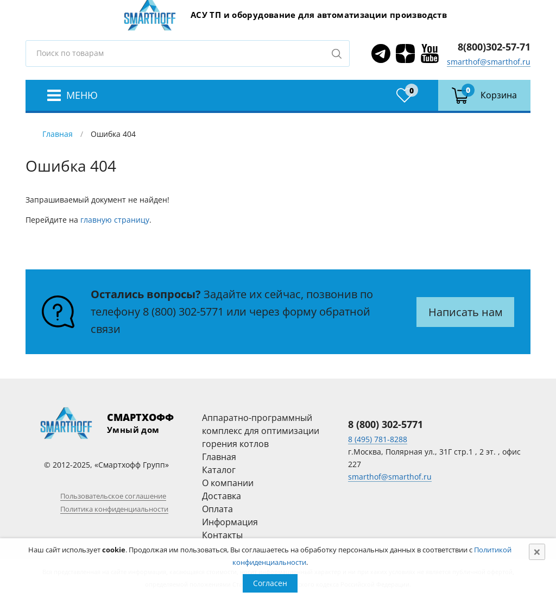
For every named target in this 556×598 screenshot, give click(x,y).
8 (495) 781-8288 (377, 439)
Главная (57, 134)
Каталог (219, 470)
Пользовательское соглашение (113, 496)
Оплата (217, 509)
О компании (228, 483)
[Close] (537, 552)
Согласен (270, 583)
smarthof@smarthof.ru (488, 61)
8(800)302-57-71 (494, 46)
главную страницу (114, 220)
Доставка (221, 496)
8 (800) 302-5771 (183, 311)
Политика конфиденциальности (114, 509)
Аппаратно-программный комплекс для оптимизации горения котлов (260, 431)
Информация (230, 522)
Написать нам (465, 312)
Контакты (222, 535)
